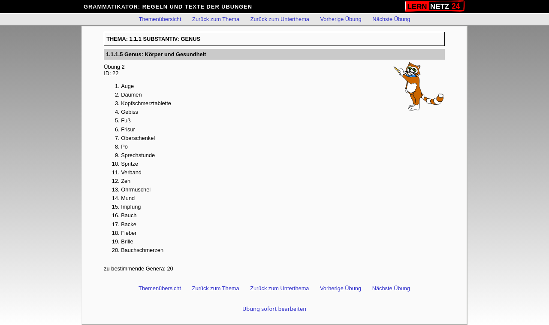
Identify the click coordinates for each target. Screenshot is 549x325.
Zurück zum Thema (215, 19)
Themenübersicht (160, 19)
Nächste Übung (391, 19)
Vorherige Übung (341, 19)
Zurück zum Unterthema (279, 19)
